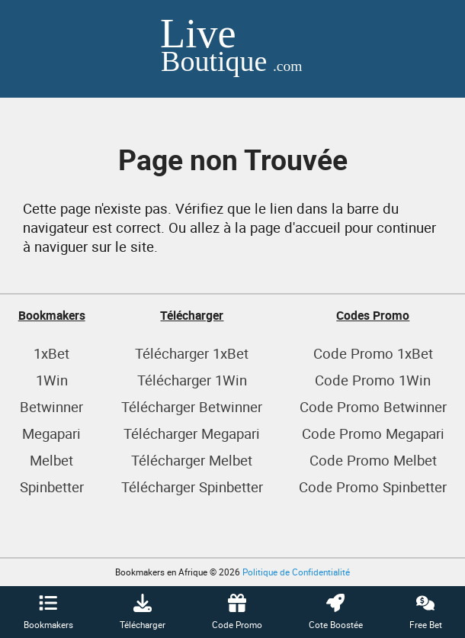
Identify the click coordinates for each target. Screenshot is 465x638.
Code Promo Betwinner (373, 406)
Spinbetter (52, 486)
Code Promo (237, 612)
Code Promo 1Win (373, 379)
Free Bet (425, 612)
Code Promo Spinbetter (373, 486)
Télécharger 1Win (192, 379)
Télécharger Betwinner (191, 406)
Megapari (51, 433)
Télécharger (142, 612)
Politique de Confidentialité (296, 572)
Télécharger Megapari (191, 433)
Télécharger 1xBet (192, 352)
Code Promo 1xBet (373, 352)
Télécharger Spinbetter (192, 486)
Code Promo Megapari (373, 433)
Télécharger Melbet (191, 459)
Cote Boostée (336, 612)
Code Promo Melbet (373, 459)
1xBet (51, 352)
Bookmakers (48, 612)
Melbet (51, 459)
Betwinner (51, 406)
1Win (52, 379)
